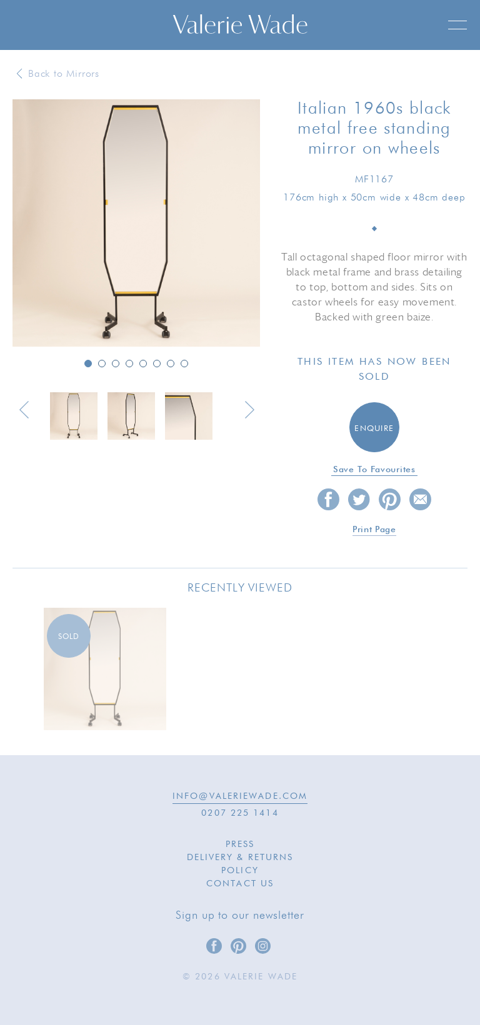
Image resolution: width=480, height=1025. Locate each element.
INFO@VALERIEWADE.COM (240, 796)
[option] (136, 224)
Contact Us (240, 883)
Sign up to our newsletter (240, 915)
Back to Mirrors (63, 74)
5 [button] (143, 363)
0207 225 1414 (239, 813)
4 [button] (129, 363)
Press (240, 844)
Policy (240, 870)
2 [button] (102, 363)
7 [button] (170, 363)
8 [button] (184, 363)
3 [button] (115, 363)
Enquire (374, 429)
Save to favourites (374, 469)
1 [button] (88, 363)
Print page (374, 529)
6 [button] (157, 363)
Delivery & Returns (240, 857)
